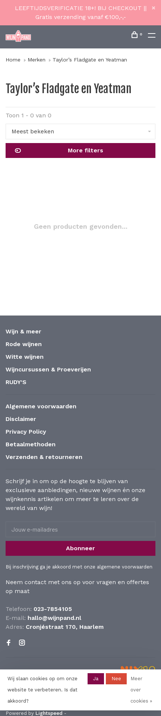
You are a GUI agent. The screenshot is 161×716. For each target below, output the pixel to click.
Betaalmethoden (31, 444)
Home (13, 60)
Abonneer (80, 548)
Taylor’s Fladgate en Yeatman (90, 60)
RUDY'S (16, 382)
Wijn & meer (23, 331)
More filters (59, 150)
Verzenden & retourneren (44, 456)
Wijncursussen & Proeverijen (48, 369)
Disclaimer (21, 418)
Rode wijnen (24, 344)
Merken (36, 60)
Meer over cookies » (141, 690)
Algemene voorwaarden (41, 406)
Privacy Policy (26, 431)
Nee (116, 678)
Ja (95, 678)
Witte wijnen (25, 356)
